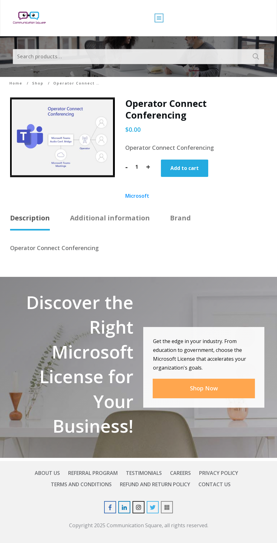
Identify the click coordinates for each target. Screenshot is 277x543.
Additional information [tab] (110, 217)
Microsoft (137, 195)
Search (256, 57)
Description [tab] (30, 217)
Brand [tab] (180, 217)
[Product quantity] (137, 166)
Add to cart (184, 168)
